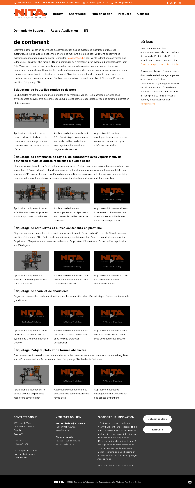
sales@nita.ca (147, 104)
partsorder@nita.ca (65, 444)
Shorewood (77, 14)
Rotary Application (64, 30)
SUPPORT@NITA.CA (97, 3)
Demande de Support (29, 30)
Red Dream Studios (133, 482)
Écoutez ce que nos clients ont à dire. (160, 64)
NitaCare (124, 14)
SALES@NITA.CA (123, 3)
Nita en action (102, 14)
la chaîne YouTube (76, 58)
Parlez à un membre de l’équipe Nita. (115, 466)
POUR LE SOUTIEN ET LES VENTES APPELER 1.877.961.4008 (49, 3)
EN (86, 30)
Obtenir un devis (157, 418)
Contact (143, 14)
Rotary (58, 14)
